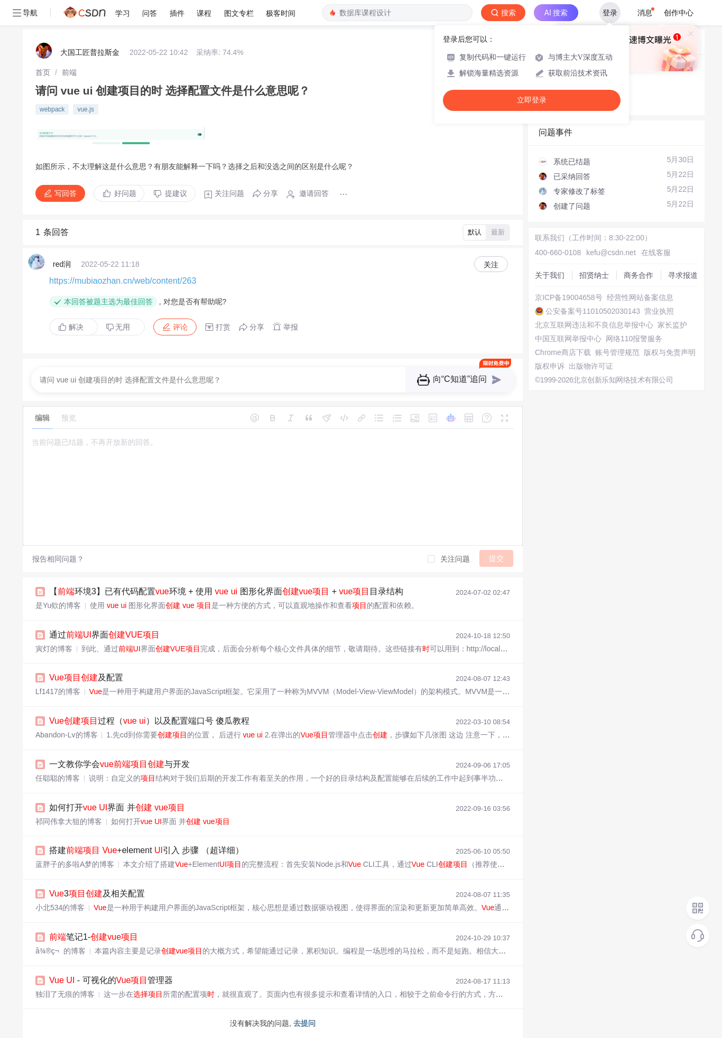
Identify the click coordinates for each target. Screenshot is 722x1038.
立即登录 (532, 100)
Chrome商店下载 (563, 352)
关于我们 (549, 275)
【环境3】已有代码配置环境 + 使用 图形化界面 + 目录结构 (226, 591)
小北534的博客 (60, 907)
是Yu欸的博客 (58, 605)
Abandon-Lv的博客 (66, 735)
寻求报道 (683, 275)
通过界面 (104, 634)
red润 (62, 264)
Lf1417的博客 (57, 691)
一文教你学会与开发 (119, 764)
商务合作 (638, 275)
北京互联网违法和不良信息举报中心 (594, 325)
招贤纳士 (594, 275)
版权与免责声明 (670, 352)
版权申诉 (549, 366)
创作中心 (678, 12)
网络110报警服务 (634, 338)
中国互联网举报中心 (568, 338)
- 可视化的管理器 (111, 980)
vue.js (85, 109)
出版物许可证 (591, 366)
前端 (69, 72)
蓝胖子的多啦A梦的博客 (74, 864)
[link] (42, 72)
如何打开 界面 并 (117, 807)
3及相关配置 (97, 893)
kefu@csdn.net (611, 252)
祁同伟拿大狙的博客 (68, 821)
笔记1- (93, 936)
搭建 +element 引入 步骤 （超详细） (146, 850)
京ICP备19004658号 (569, 297)
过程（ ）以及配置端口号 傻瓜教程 (149, 720)
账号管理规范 (617, 352)
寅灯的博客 (53, 648)
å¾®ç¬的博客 (60, 951)
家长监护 (672, 325)
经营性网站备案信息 (640, 297)
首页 (42, 72)
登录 (610, 12)
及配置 (86, 677)
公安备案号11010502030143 (592, 311)
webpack (52, 109)
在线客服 (656, 252)
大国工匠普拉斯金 (89, 52)
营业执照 (659, 311)
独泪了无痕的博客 (65, 994)
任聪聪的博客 (57, 778)
